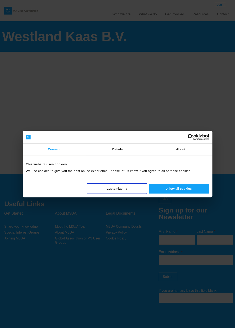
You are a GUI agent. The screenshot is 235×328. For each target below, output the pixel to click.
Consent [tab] (54, 149)
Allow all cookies (179, 188)
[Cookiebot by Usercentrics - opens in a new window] (190, 137)
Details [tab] (117, 149)
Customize (117, 188)
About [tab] (180, 149)
